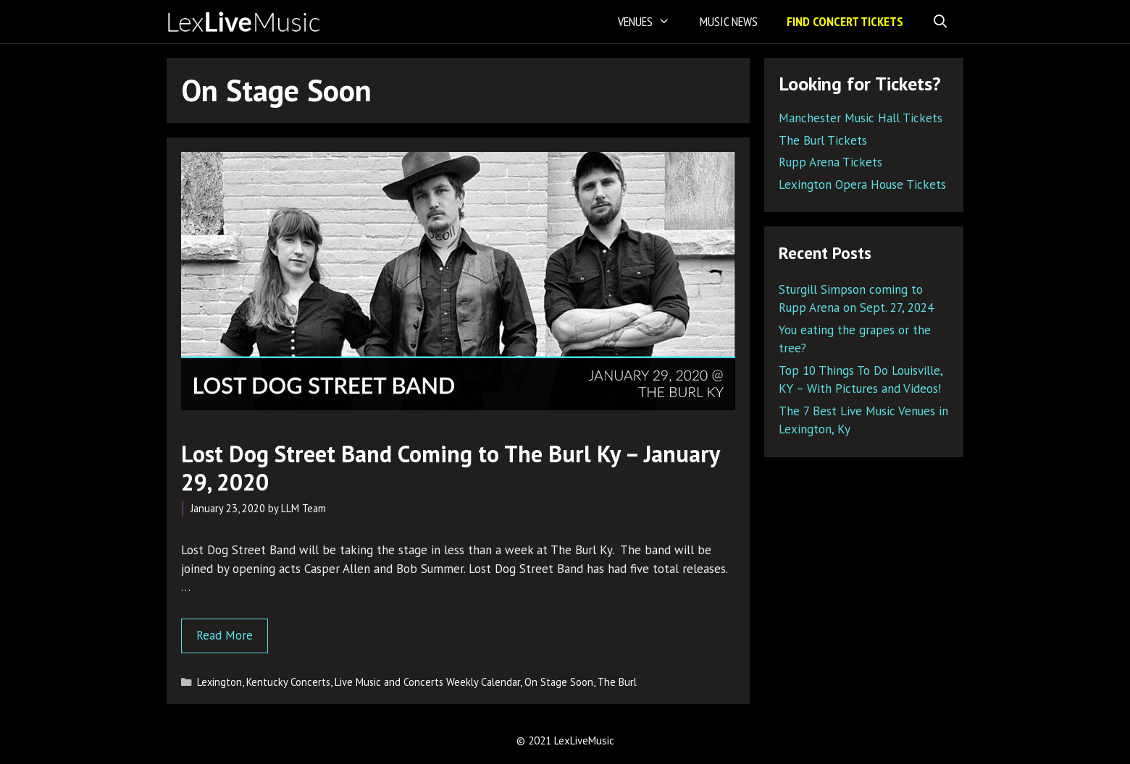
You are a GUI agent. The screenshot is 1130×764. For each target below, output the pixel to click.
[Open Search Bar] (940, 21)
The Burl (617, 682)
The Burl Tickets (823, 140)
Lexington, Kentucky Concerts (263, 682)
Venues (651, 21)
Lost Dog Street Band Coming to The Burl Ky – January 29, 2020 (450, 467)
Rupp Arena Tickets (830, 162)
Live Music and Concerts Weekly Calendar (427, 682)
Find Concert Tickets (845, 21)
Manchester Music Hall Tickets (860, 118)
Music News (729, 21)
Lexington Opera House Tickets (862, 184)
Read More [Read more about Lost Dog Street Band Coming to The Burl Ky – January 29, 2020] (224, 635)
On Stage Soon (558, 682)
